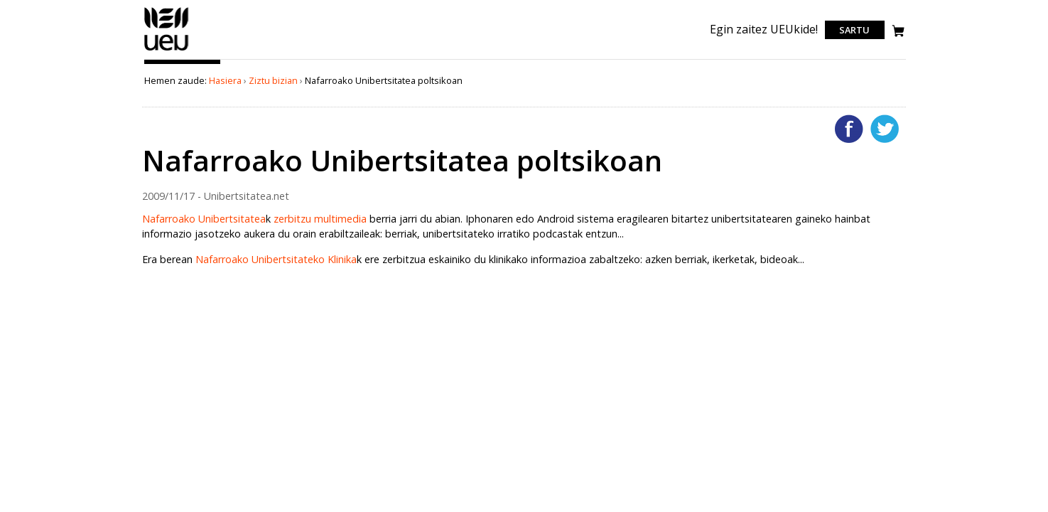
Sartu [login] (854, 29)
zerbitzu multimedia (320, 218)
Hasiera (225, 80)
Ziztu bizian (273, 80)
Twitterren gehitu (884, 128)
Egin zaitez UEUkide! (764, 29)
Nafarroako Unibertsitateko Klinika (276, 259)
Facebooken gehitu (849, 128)
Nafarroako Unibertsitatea (204, 218)
